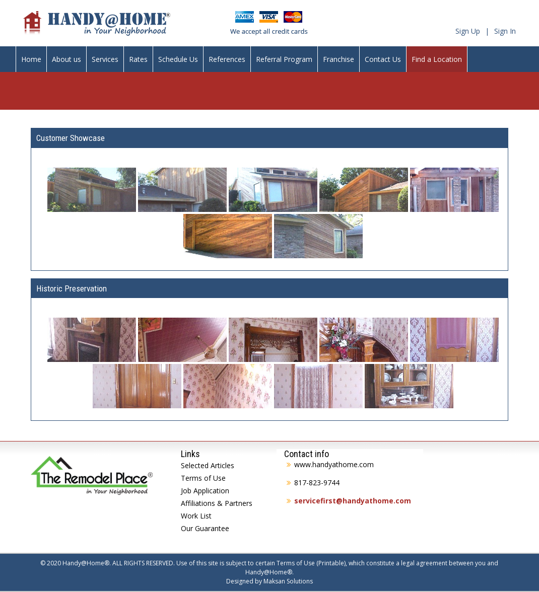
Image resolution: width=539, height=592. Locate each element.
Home (31, 59)
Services (105, 59)
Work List (196, 516)
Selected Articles (207, 465)
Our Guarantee (205, 528)
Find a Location (437, 59)
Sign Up (467, 31)
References (227, 59)
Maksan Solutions (288, 581)
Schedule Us (178, 59)
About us (66, 59)
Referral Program (284, 59)
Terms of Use (203, 478)
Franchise (338, 59)
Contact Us (383, 59)
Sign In (505, 31)
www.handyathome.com (334, 464)
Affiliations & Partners (216, 503)
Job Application (205, 490)
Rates (138, 59)
